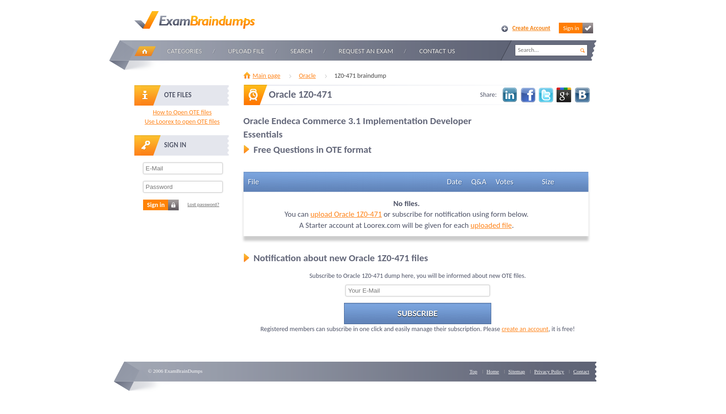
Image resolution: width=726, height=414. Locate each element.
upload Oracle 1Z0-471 (346, 214)
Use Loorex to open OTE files (181, 121)
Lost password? (203, 204)
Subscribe (418, 313)
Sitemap (516, 371)
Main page (267, 76)
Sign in (578, 28)
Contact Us (437, 51)
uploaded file (491, 225)
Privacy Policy (549, 371)
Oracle (307, 76)
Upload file (246, 51)
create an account (524, 329)
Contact (581, 371)
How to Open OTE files (182, 112)
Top (473, 371)
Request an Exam (365, 51)
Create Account (532, 28)
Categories (184, 51)
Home (145, 51)
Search (301, 51)
